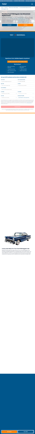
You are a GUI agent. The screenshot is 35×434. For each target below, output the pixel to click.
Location (19, 83)
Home (2, 7)
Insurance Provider (21, 95)
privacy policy (29, 102)
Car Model (19, 91)
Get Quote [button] (9, 25)
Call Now (26, 431)
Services (6, 7)
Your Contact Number (21, 79)
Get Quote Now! (17, 106)
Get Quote (9, 431)
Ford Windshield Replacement (25, 7)
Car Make (2, 91)
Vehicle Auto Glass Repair (13, 7)
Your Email (3, 79)
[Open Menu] (32, 4)
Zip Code (2, 83)
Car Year (2, 95)
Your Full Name (3, 87)
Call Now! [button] (25, 25)
